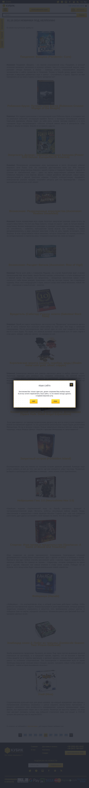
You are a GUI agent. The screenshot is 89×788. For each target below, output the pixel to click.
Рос (55, 401)
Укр (33, 401)
